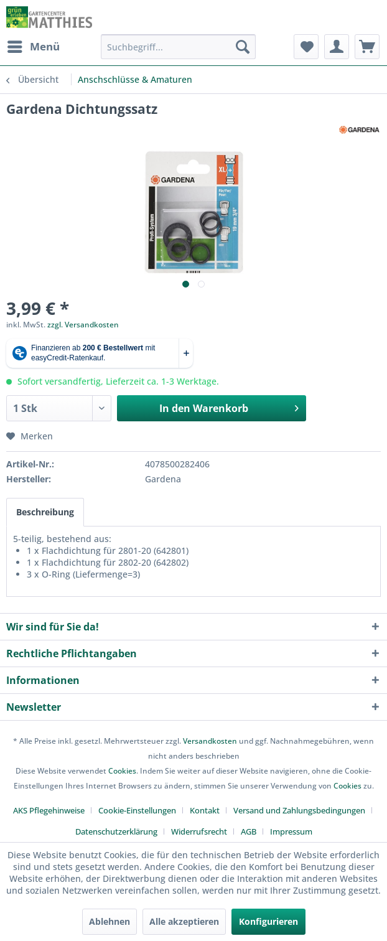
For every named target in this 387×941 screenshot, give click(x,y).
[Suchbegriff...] (178, 46)
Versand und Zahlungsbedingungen (299, 810)
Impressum (291, 831)
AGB (248, 831)
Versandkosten (210, 741)
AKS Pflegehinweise (49, 810)
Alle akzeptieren (184, 921)
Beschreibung (45, 512)
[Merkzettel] (306, 46)
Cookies (122, 770)
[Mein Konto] (336, 46)
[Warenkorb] (367, 46)
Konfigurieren (268, 921)
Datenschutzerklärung (116, 831)
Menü (33, 45)
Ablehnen (109, 921)
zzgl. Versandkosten (83, 324)
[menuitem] (33, 46)
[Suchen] (243, 46)
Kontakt (205, 810)
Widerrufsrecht (199, 831)
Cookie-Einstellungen (137, 810)
